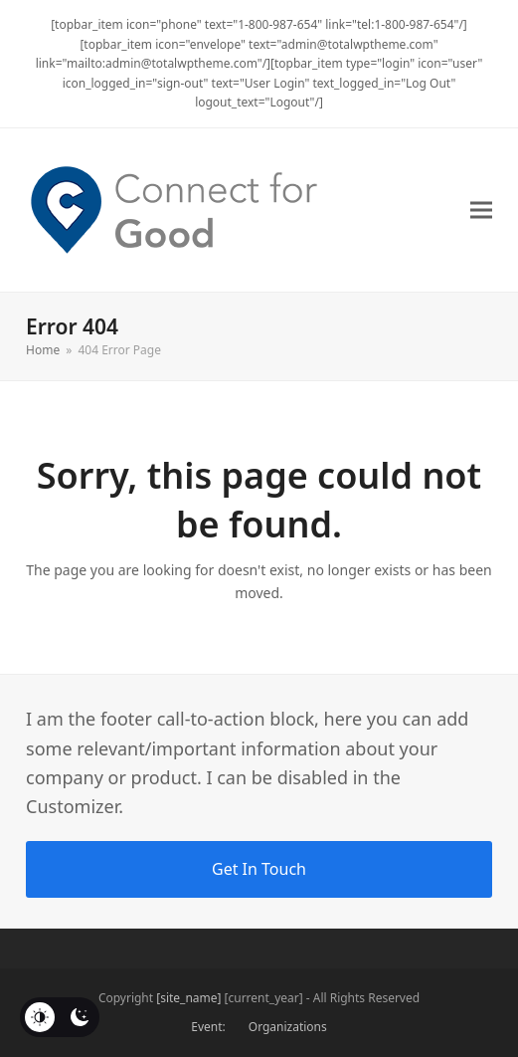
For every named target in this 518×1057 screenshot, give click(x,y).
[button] (481, 209)
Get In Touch (259, 869)
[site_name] (188, 997)
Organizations (288, 1026)
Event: (208, 1026)
